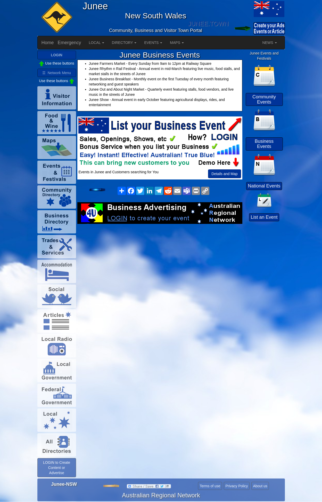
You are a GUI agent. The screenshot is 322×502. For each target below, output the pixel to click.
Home (48, 42)
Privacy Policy (236, 486)
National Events (264, 186)
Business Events (264, 144)
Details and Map (224, 174)
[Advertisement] (160, 265)
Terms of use (210, 486)
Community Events (264, 99)
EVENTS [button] (153, 43)
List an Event (264, 217)
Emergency (69, 42)
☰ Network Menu (56, 73)
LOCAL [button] (96, 43)
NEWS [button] (269, 43)
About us (260, 486)
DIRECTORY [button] (124, 43)
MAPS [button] (177, 43)
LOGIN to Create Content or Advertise (56, 467)
